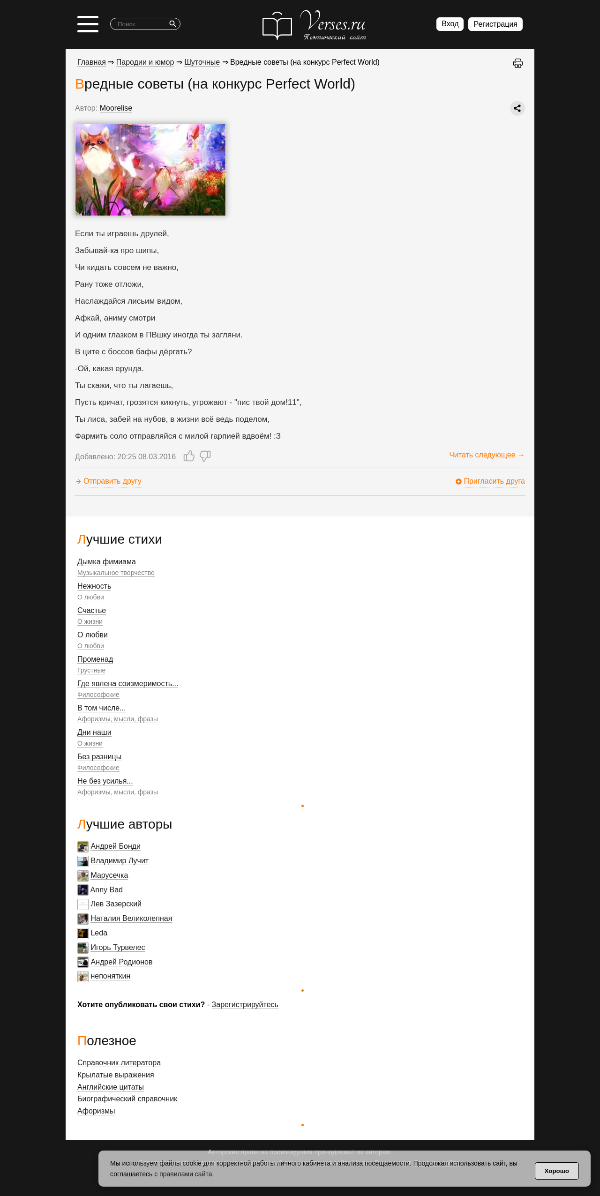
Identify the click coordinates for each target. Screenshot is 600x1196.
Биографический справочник (127, 1099)
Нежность (94, 586)
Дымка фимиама (106, 562)
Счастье (91, 610)
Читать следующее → (487, 455)
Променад (95, 659)
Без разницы (99, 757)
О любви (90, 597)
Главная (91, 62)
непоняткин (110, 976)
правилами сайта (185, 1174)
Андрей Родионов (121, 962)
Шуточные (202, 62)
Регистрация (495, 24)
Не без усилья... (105, 781)
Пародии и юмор (145, 62)
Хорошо (557, 1170)
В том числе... (101, 708)
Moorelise (116, 108)
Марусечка (109, 875)
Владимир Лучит (119, 861)
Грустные (91, 670)
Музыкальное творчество (116, 572)
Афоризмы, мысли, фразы (117, 719)
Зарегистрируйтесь (245, 1005)
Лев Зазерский (116, 904)
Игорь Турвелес (117, 947)
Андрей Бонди (115, 846)
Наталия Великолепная (131, 918)
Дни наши (94, 732)
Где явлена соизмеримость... (127, 684)
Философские (98, 694)
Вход (450, 24)
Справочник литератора (119, 1063)
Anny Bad (106, 890)
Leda (98, 933)
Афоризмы (96, 1111)
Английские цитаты (110, 1087)
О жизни (90, 621)
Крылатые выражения (115, 1075)
